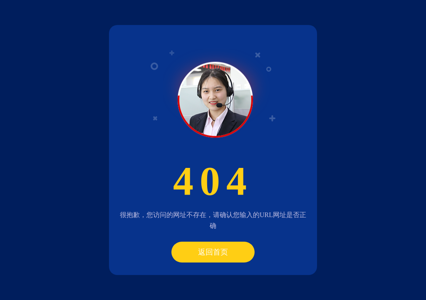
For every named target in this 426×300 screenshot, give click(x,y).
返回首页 (213, 252)
